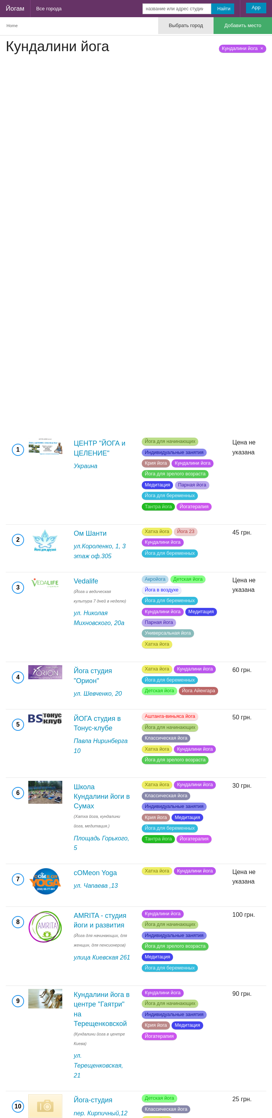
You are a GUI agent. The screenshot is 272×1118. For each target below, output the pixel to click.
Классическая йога (166, 738)
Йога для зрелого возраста (175, 474)
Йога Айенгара (198, 690)
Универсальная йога (168, 633)
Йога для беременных (170, 495)
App (256, 7)
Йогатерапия (194, 506)
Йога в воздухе (161, 590)
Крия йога (156, 463)
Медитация (157, 485)
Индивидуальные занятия (174, 452)
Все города (49, 8)
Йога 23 (185, 531)
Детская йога (188, 579)
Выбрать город (186, 25)
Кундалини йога (192, 463)
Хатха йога (157, 531)
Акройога (155, 579)
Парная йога (192, 485)
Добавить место (242, 25)
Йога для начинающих (170, 441)
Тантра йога (158, 506)
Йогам (15, 8)
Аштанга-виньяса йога (170, 716)
